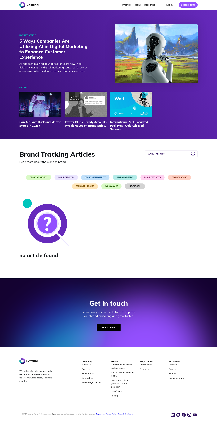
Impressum (100, 414)
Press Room (88, 373)
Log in (169, 4)
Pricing (114, 395)
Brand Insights (176, 378)
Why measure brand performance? (121, 366)
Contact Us (87, 378)
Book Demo (108, 327)
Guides (172, 369)
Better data (146, 364)
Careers (86, 369)
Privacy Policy (111, 414)
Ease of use (145, 369)
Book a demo (188, 4)
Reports (173, 373)
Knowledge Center (91, 382)
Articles (173, 364)
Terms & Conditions (125, 414)
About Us (86, 364)
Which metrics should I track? (122, 374)
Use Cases (116, 391)
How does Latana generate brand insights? (120, 383)
